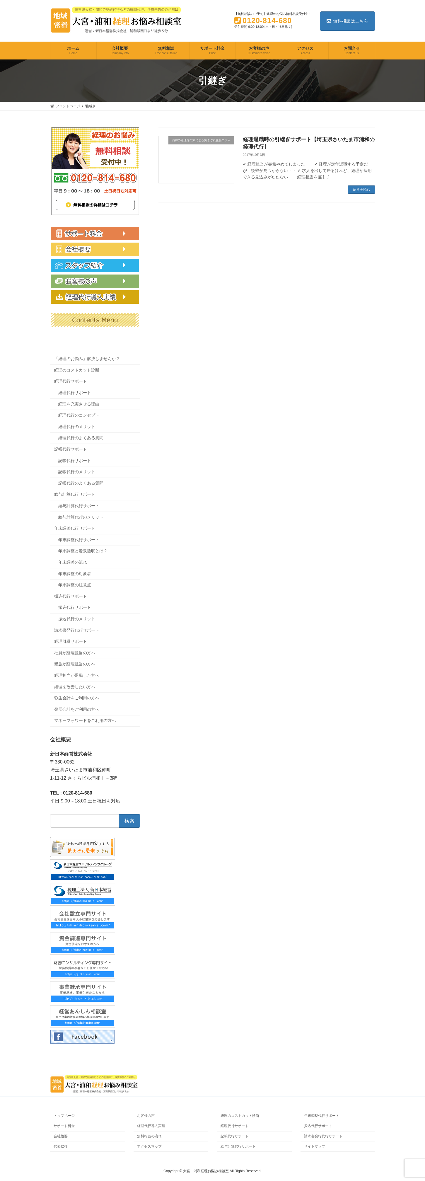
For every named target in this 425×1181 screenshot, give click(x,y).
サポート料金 (64, 1126)
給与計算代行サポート (74, 494)
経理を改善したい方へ (74, 686)
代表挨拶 (61, 1146)
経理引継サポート (70, 641)
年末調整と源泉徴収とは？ (82, 551)
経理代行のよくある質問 (80, 438)
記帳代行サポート (70, 449)
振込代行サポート (70, 596)
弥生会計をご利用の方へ (76, 698)
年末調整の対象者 (74, 573)
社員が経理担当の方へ (74, 652)
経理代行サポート (70, 381)
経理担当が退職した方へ (76, 675)
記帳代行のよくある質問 (80, 483)
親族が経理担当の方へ (74, 664)
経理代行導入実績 (151, 1126)
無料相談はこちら (347, 20)
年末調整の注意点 (74, 584)
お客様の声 (146, 1116)
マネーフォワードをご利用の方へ (85, 720)
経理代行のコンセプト (78, 415)
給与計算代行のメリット (80, 517)
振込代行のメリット (76, 618)
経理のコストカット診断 (76, 370)
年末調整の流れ (72, 562)
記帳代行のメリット (76, 471)
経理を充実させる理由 (78, 404)
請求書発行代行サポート (76, 630)
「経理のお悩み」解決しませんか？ (87, 358)
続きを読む (361, 190)
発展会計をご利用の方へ (76, 709)
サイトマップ (314, 1146)
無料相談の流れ (149, 1136)
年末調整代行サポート (74, 528)
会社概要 (61, 1136)
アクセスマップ (149, 1146)
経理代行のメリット (76, 426)
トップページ (64, 1116)
